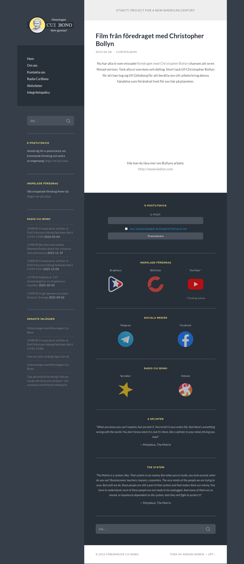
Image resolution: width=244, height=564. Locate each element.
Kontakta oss (36, 72)
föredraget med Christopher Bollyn (163, 63)
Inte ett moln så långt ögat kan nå (48, 356)
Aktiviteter (35, 86)
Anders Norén (193, 554)
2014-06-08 (104, 51)
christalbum (126, 51)
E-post (155, 214)
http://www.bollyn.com (155, 169)
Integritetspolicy (38, 92)
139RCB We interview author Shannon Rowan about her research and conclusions (49, 249)
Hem (30, 59)
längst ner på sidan (56, 160)
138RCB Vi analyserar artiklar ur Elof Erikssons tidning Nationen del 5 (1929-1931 (50, 265)
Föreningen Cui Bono (122, 554)
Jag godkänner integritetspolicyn (158, 229)
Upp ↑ (211, 554)
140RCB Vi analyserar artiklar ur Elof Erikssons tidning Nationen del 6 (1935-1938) (50, 232)
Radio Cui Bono (37, 79)
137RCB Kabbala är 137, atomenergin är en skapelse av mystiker (46, 281)
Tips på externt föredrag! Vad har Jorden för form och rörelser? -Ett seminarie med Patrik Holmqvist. (48, 381)
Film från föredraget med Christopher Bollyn (150, 39)
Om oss (32, 65)
